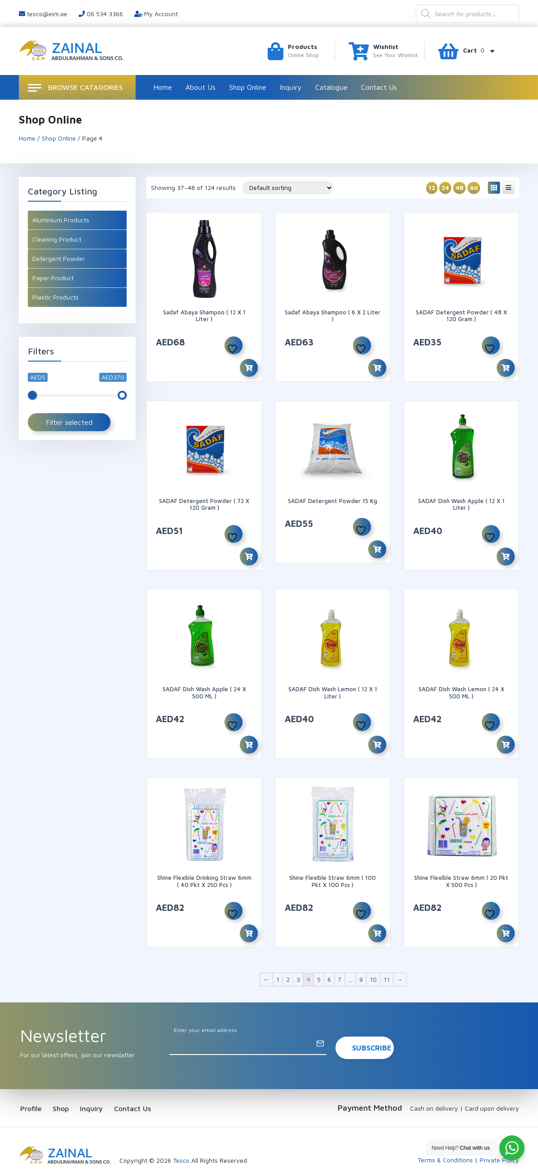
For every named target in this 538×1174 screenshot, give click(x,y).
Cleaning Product (56, 239)
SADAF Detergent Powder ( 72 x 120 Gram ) (204, 499)
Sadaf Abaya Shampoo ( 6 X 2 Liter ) (332, 316)
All (474, 187)
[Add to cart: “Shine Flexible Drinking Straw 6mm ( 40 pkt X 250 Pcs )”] (249, 918)
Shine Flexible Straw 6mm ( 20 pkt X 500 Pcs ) (461, 865)
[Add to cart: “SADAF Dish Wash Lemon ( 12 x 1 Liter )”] (377, 734)
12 (431, 187)
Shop (66, 1087)
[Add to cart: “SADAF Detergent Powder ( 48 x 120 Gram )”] (506, 368)
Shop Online (247, 87)
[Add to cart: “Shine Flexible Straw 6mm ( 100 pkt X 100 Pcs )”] (377, 918)
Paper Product (53, 278)
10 (373, 958)
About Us (200, 87)
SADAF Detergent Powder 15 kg (332, 495)
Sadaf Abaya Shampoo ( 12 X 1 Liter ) (204, 316)
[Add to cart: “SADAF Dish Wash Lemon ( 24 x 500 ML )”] (506, 734)
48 (459, 187)
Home (162, 87)
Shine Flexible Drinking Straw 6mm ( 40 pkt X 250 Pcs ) (204, 865)
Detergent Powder (58, 258)
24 (445, 187)
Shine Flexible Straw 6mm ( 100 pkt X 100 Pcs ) (332, 865)
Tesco (181, 1139)
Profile (29, 1087)
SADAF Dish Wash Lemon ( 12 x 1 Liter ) (332, 682)
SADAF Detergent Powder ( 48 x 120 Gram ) (461, 316)
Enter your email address (205, 1009)
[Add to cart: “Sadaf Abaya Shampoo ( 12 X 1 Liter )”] (249, 368)
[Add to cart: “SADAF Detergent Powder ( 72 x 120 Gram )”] (249, 551)
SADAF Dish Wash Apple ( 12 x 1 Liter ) (461, 499)
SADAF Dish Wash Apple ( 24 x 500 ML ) (204, 682)
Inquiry (291, 87)
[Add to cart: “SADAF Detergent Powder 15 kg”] (377, 544)
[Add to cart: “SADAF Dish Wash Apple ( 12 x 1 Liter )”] (506, 551)
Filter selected (69, 422)
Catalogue (331, 87)
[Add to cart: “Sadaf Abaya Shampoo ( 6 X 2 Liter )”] (377, 368)
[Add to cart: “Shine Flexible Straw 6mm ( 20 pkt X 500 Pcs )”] (506, 918)
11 (387, 958)
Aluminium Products (60, 220)
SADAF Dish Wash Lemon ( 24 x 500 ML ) (461, 682)
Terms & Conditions (445, 1139)
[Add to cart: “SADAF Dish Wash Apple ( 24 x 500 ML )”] (249, 734)
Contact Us (379, 87)
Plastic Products (55, 297)
